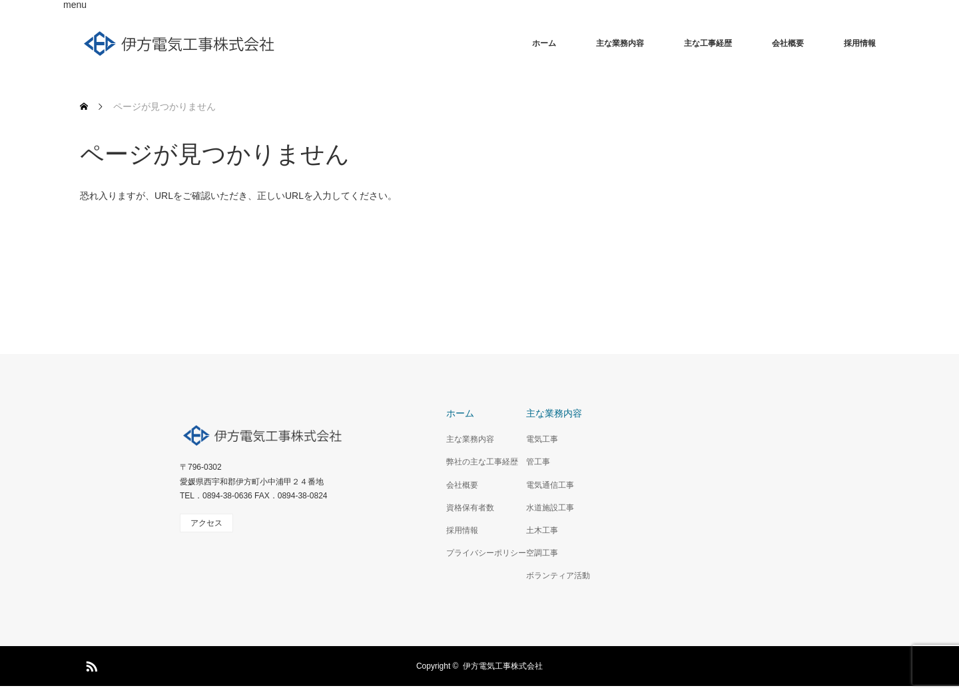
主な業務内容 (620, 43)
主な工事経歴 (708, 43)
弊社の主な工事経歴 (482, 461)
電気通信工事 (550, 485)
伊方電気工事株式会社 (503, 666)
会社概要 (788, 43)
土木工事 (542, 530)
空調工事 (542, 553)
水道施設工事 (550, 507)
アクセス (206, 523)
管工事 (538, 461)
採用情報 (860, 43)
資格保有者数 (470, 507)
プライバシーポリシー (486, 553)
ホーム (544, 43)
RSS (90, 664)
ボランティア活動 (558, 575)
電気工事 (542, 439)
